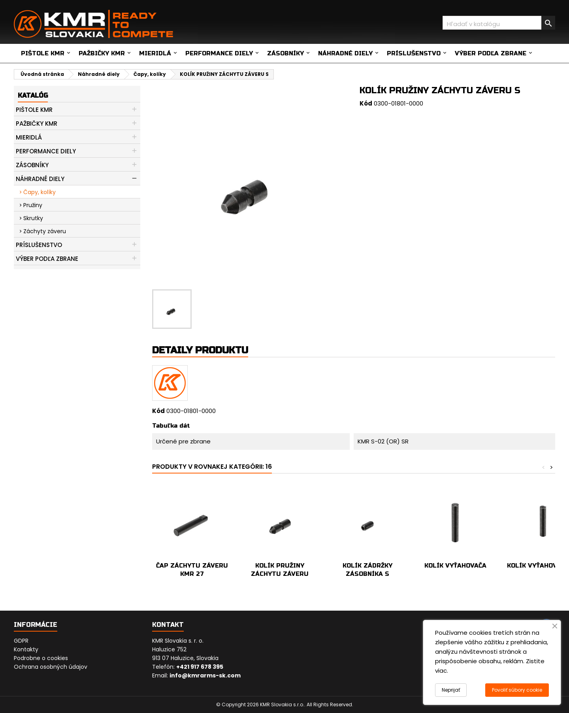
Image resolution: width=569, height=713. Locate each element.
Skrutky (33, 218)
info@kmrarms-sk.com (205, 675)
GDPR (21, 641)
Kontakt (168, 624)
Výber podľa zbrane (490, 53)
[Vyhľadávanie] (499, 23)
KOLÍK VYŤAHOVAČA (455, 565)
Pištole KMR (42, 53)
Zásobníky (285, 53)
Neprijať (451, 690)
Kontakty (26, 649)
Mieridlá (155, 53)
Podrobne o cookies (41, 658)
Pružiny (32, 205)
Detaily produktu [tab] (200, 350)
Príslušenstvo (414, 53)
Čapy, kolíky (39, 192)
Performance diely (219, 53)
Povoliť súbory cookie (517, 690)
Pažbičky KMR (102, 53)
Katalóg (33, 95)
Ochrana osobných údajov (50, 667)
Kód (366, 103)
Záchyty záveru (44, 231)
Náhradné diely (345, 53)
